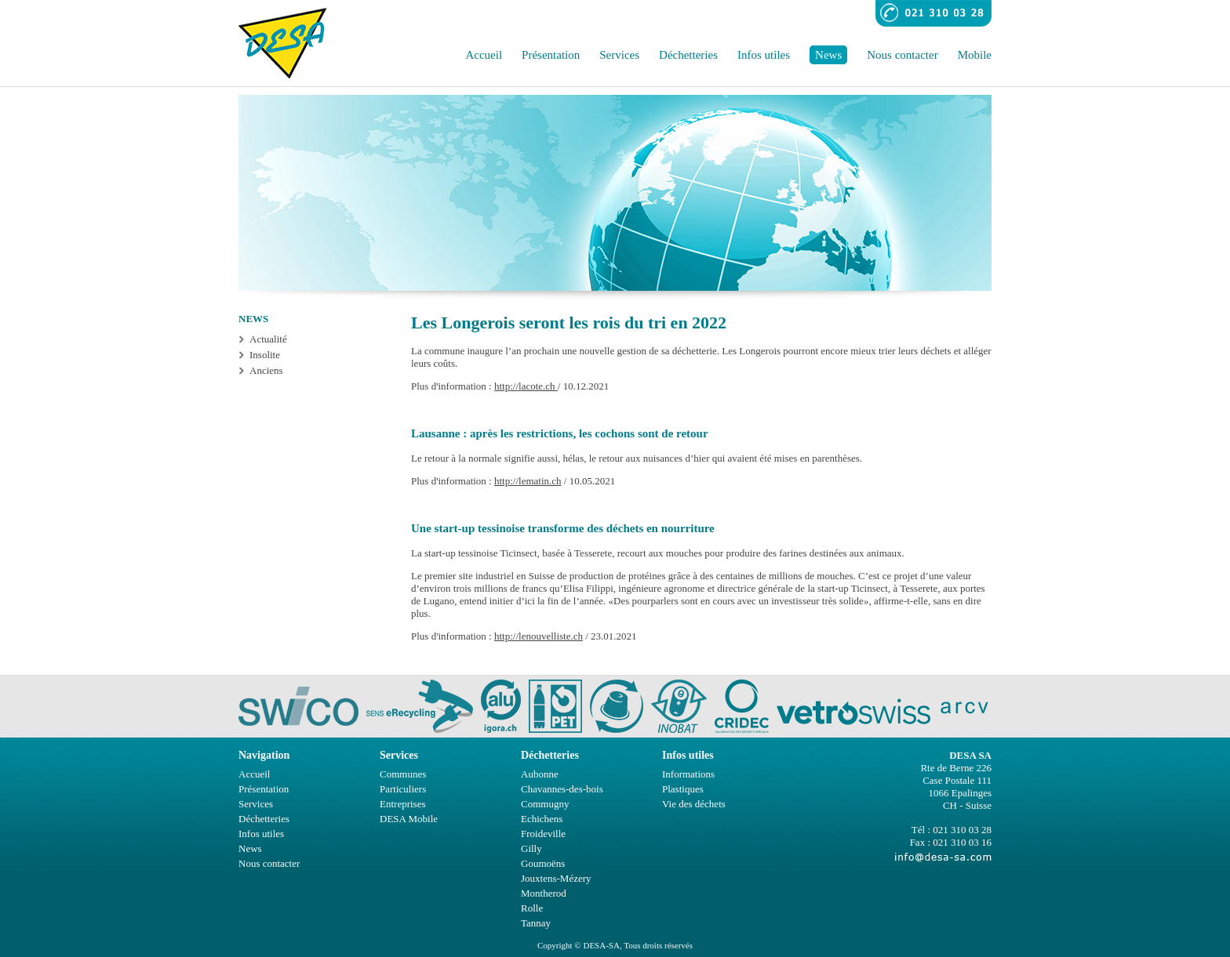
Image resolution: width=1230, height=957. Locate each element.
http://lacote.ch (526, 386)
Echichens (541, 819)
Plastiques (683, 789)
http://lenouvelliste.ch (538, 636)
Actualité (268, 339)
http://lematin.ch (528, 481)
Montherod (543, 893)
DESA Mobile (409, 819)
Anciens (266, 370)
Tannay (536, 923)
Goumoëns (543, 863)
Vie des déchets (694, 804)
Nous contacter (902, 55)
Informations (688, 774)
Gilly (531, 848)
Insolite (264, 355)
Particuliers (403, 789)
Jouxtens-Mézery (556, 878)
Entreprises (402, 804)
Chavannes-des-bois (562, 789)
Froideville (543, 833)
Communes (403, 774)
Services (619, 55)
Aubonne (540, 774)
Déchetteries (688, 55)
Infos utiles (763, 55)
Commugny (545, 804)
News (828, 55)
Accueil (483, 55)
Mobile (975, 55)
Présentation (551, 55)
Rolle (532, 908)
